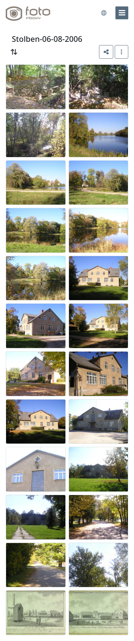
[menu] (121, 12)
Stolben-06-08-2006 (47, 39)
